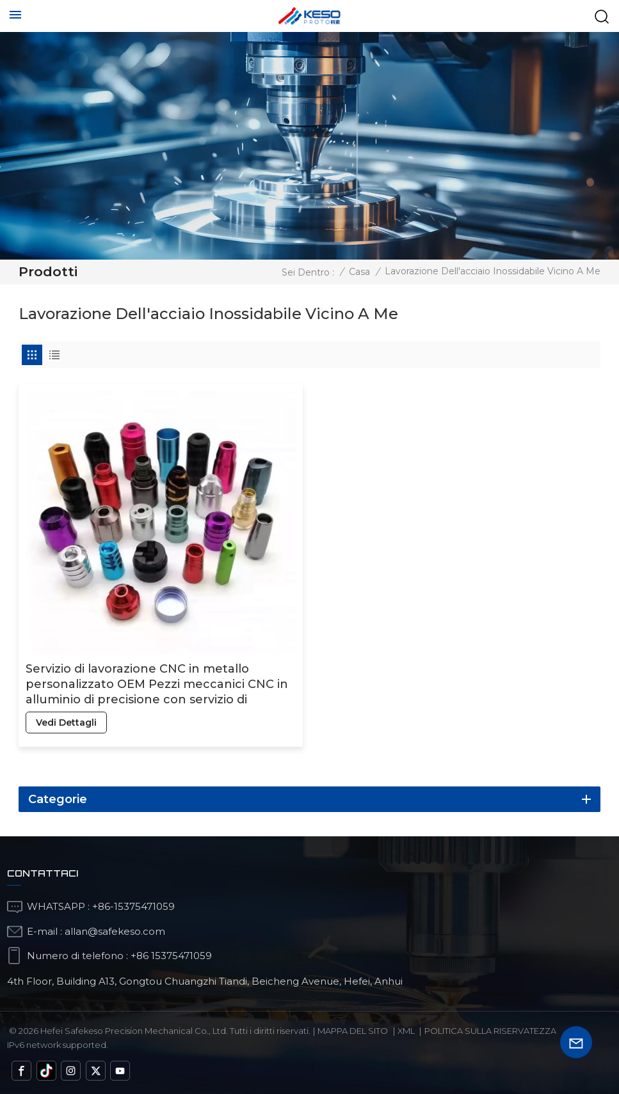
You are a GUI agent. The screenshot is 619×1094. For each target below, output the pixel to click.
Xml (406, 1031)
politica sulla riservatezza (490, 1031)
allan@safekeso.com (115, 931)
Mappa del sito (353, 1031)
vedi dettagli (66, 722)
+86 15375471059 (171, 955)
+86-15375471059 (133, 906)
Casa (359, 271)
